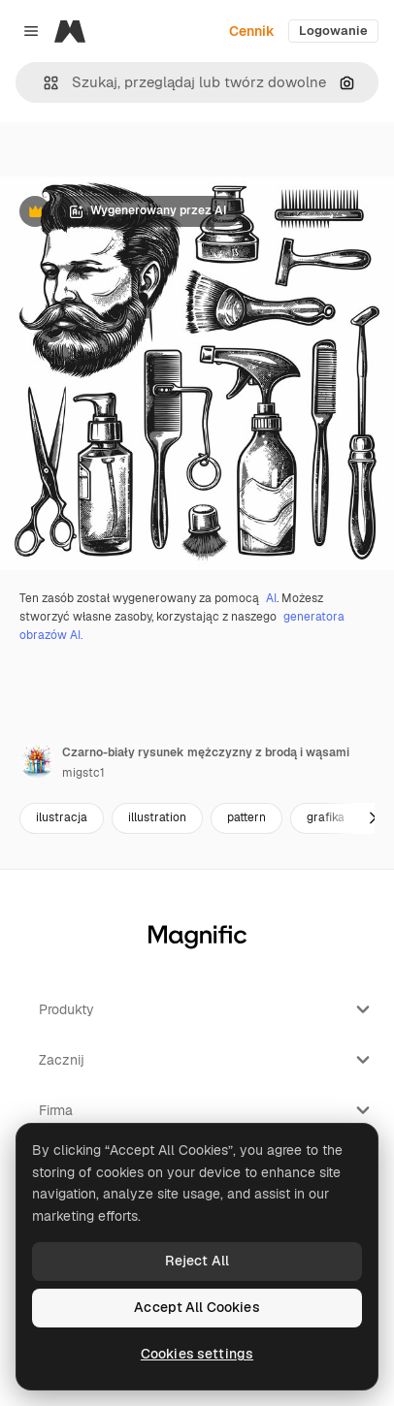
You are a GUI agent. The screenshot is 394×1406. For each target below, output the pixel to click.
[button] (43, 83)
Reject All (197, 1260)
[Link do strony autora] (36, 760)
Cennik (252, 31)
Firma (207, 1110)
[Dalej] (372, 818)
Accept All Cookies (197, 1307)
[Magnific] (69, 31)
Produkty (207, 1009)
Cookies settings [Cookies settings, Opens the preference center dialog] (197, 1353)
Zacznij (207, 1059)
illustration (157, 817)
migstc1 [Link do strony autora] (83, 773)
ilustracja (61, 817)
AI (271, 598)
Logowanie (333, 30)
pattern (246, 817)
